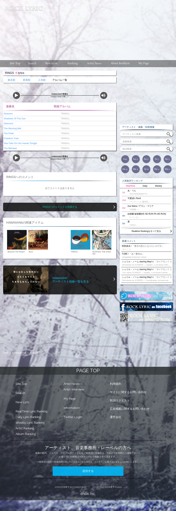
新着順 (26, 80)
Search (20, 393)
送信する (88, 471)
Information (72, 408)
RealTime (130, 186)
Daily (145, 186)
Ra (157, 169)
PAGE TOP (88, 370)
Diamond (8, 123)
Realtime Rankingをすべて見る (146, 231)
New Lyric (22, 402)
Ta (157, 159)
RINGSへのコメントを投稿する (60, 207)
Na (167, 159)
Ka (135, 159)
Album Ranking (26, 434)
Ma (135, 169)
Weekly (158, 186)
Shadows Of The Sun (14, 118)
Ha (125, 169)
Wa (167, 169)
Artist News (72, 384)
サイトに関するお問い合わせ (128, 392)
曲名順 (11, 80)
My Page (70, 398)
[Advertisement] (111, 28)
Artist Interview (74, 389)
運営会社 (115, 417)
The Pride (8, 133)
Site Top (21, 384)
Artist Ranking (25, 428)
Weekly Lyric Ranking (30, 422)
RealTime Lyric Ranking (31, 411)
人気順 (42, 80)
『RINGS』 (64, 113)
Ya (146, 169)
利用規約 (115, 384)
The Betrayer (10, 148)
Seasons (8, 113)
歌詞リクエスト (120, 400)
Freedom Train (11, 138)
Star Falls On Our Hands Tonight (20, 143)
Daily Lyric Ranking (28, 417)
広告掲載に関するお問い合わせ (129, 408)
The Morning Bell (12, 128)
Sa (146, 159)
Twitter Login (73, 417)
